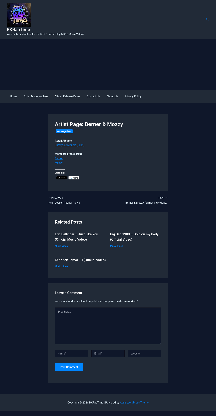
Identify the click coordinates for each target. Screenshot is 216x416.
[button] (207, 19)
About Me (107, 96)
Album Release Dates (64, 96)
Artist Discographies (34, 96)
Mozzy (59, 162)
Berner (59, 158)
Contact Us (89, 96)
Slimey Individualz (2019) (70, 145)
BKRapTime (18, 29)
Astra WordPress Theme (134, 407)
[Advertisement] (108, 64)
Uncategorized (64, 131)
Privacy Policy (126, 96)
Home (13, 96)
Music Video (61, 245)
